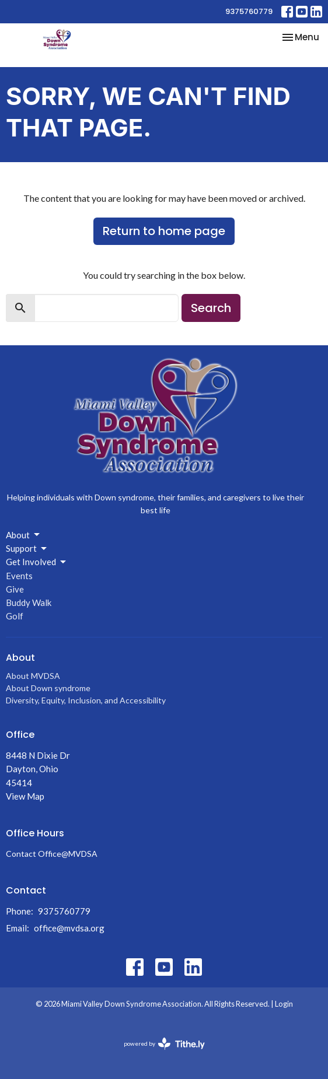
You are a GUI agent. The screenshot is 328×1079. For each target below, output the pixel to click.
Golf (14, 616)
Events (19, 575)
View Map (25, 796)
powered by (164, 1043)
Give (15, 589)
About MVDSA (33, 676)
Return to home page (164, 231)
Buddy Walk (28, 602)
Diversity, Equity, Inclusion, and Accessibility (86, 700)
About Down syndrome (48, 688)
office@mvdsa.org (69, 928)
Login (284, 1003)
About (23, 535)
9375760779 (249, 11)
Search (211, 308)
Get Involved (37, 562)
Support (27, 549)
